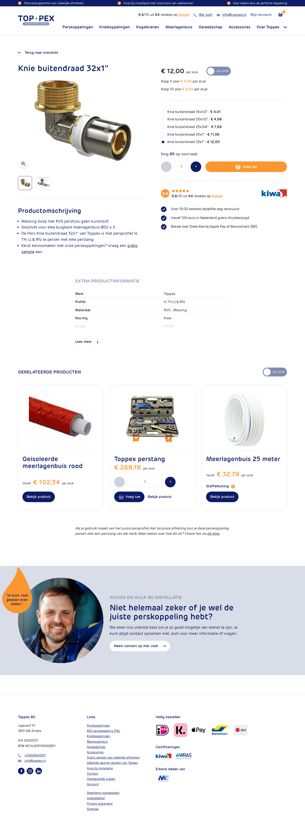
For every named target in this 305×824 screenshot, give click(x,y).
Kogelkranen (147, 27)
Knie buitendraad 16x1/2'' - (194, 112)
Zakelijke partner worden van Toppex (112, 763)
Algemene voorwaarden (103, 793)
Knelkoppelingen (114, 27)
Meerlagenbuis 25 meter (243, 458)
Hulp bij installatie (100, 768)
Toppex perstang (139, 458)
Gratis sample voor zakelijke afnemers (113, 757)
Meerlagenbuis (178, 27)
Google (183, 14)
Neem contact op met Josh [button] (140, 646)
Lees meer (87, 342)
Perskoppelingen (77, 27)
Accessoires (239, 27)
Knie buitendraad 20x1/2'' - (194, 119)
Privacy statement (100, 804)
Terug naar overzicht (38, 52)
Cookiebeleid (96, 798)
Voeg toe (246, 166)
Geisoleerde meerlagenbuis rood (52, 462)
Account (93, 784)
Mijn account (261, 14)
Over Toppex (272, 27)
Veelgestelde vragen (101, 779)
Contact (92, 774)
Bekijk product (39, 497)
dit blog (213, 533)
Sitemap (92, 809)
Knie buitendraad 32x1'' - (193, 142)
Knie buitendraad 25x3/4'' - (194, 127)
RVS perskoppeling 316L (103, 731)
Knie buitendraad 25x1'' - (193, 134)
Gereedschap (210, 27)
